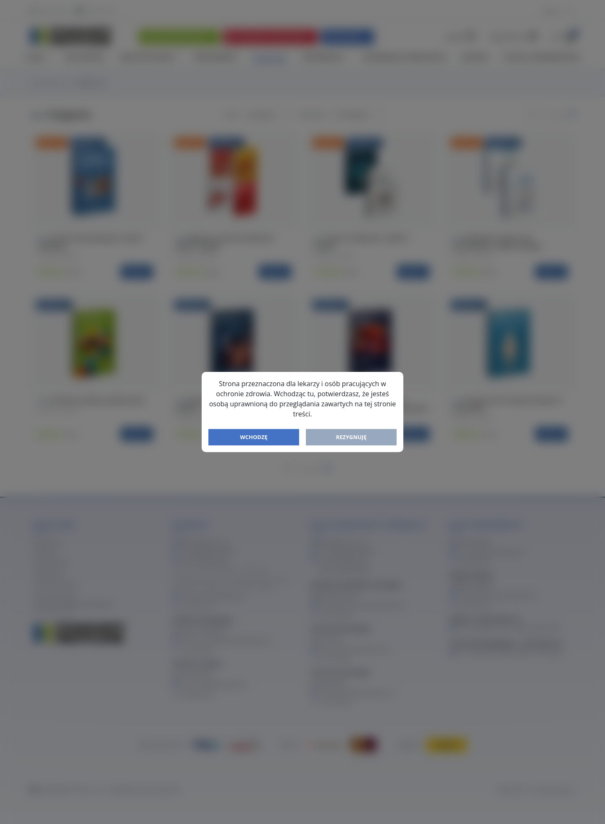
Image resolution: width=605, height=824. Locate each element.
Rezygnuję (351, 437)
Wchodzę (254, 437)
